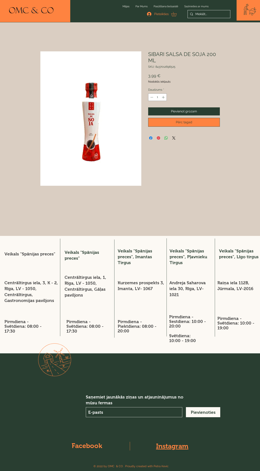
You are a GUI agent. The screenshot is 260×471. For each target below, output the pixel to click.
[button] (250, 9)
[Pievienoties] (203, 412)
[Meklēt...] (208, 14)
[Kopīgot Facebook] (150, 138)
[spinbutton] (157, 97)
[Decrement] (151, 97)
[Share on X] (173, 138)
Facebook (87, 445)
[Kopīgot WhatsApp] (166, 138)
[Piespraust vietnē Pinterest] (158, 138)
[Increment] (163, 97)
